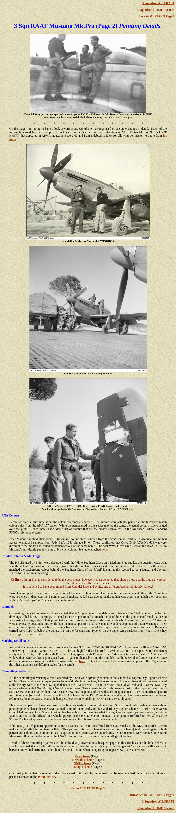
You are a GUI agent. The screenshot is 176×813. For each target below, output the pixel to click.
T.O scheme (82, 756)
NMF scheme (82, 763)
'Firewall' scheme (82, 759)
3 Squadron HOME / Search (155, 9)
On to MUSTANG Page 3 (88, 788)
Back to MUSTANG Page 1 (156, 16)
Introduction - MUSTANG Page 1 (152, 795)
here (104, 549)
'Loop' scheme (82, 766)
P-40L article (46, 776)
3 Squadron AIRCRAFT (158, 3)
